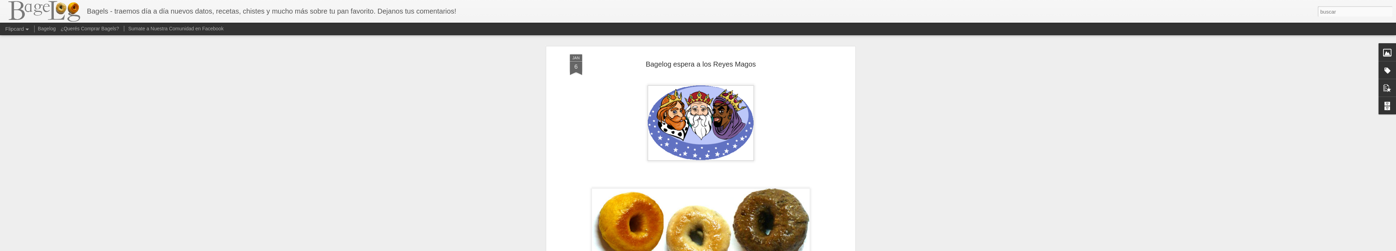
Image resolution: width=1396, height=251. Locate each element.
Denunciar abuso (748, 247)
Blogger (725, 247)
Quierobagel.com (736, 87)
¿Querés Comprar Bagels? (90, 28)
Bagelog (46, 28)
